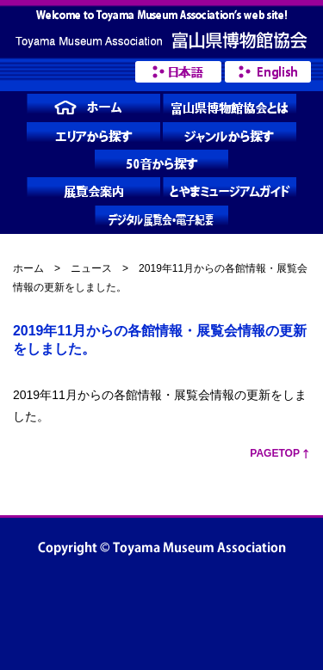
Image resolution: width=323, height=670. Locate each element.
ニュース (91, 268)
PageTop (275, 453)
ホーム (28, 268)
